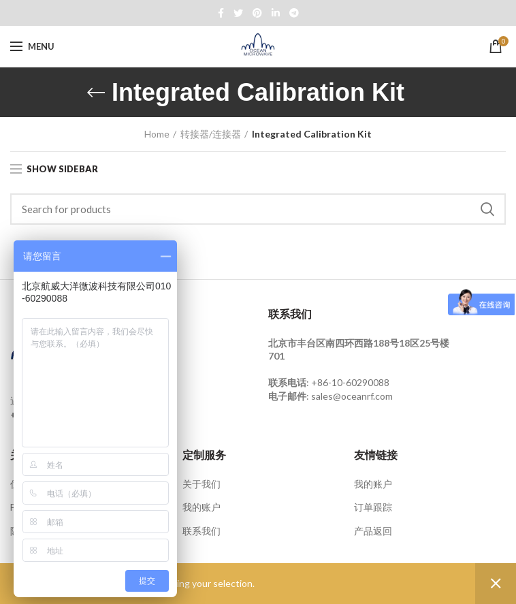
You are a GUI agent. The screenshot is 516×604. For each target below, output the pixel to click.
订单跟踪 (373, 507)
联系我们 (201, 531)
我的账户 (201, 507)
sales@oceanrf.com (352, 396)
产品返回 (373, 531)
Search (487, 209)
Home (157, 134)
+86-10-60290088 (350, 382)
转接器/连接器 (210, 134)
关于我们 (201, 484)
